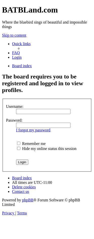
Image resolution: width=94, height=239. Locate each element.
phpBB (27, 200)
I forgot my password (33, 130)
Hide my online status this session (46, 148)
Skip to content (14, 35)
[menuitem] (16, 53)
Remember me (31, 143)
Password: (14, 120)
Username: (14, 106)
